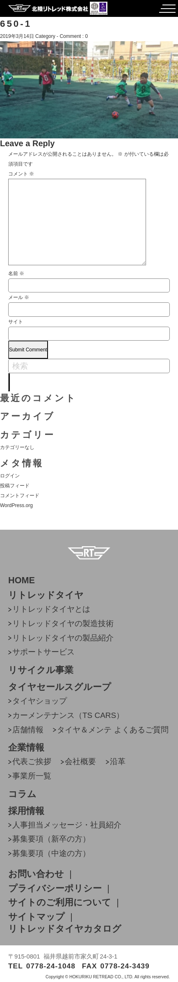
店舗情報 (27, 729)
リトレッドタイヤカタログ (64, 928)
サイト (15, 322)
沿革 (118, 761)
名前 (16, 273)
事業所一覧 (31, 776)
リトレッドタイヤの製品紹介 (63, 638)
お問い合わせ (36, 874)
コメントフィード (19, 495)
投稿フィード (15, 486)
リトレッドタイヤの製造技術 (63, 623)
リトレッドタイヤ (46, 595)
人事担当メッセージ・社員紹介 (66, 825)
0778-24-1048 (50, 966)
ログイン (10, 476)
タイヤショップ (39, 701)
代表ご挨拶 (31, 761)
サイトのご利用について (59, 902)
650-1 (16, 24)
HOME (21, 580)
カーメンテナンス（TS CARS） (68, 715)
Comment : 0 (73, 36)
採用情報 (26, 811)
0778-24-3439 (125, 966)
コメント (21, 174)
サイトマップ (36, 916)
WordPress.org (16, 505)
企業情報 (26, 747)
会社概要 (80, 761)
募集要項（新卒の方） (51, 839)
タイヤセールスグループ (59, 687)
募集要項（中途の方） (51, 853)
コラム (22, 794)
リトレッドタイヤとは (51, 609)
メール (18, 297)
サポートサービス (43, 652)
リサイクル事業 (40, 670)
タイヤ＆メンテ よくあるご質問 (112, 729)
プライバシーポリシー (55, 888)
